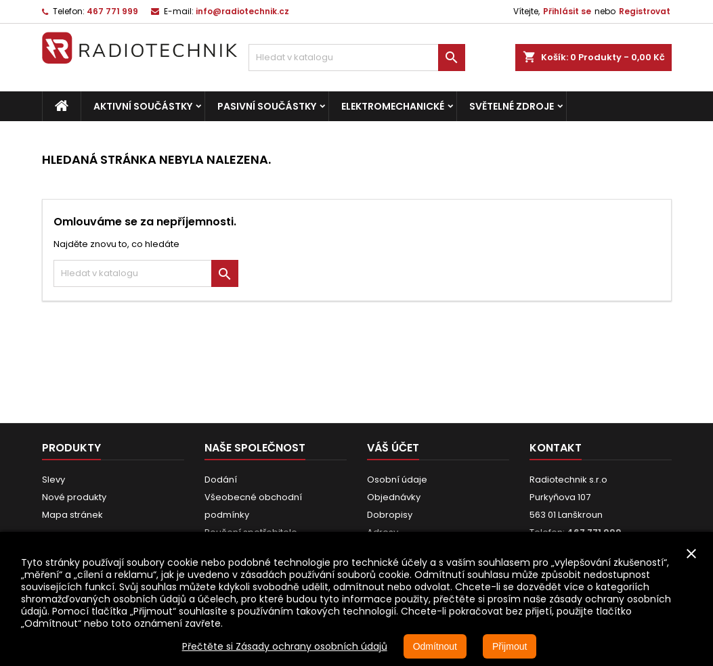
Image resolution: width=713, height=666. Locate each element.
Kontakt (556, 448)
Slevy (53, 479)
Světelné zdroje (511, 106)
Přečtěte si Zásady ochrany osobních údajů (284, 646)
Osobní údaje (397, 479)
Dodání (220, 479)
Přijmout (509, 646)
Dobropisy (389, 514)
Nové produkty (74, 497)
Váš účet (393, 448)
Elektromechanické (392, 106)
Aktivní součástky (142, 106)
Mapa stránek (72, 514)
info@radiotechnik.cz (242, 11)
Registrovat (644, 11)
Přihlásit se (567, 11)
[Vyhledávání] (357, 57)
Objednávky (393, 497)
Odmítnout (435, 646)
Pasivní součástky (266, 106)
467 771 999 (112, 11)
